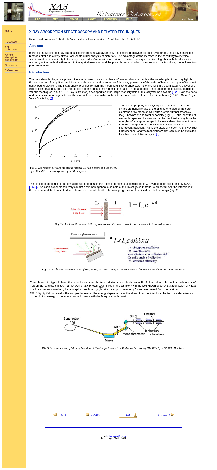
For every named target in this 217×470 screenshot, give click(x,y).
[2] (51, 98)
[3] (157, 134)
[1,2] (174, 92)
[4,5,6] (33, 187)
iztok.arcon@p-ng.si (116, 436)
